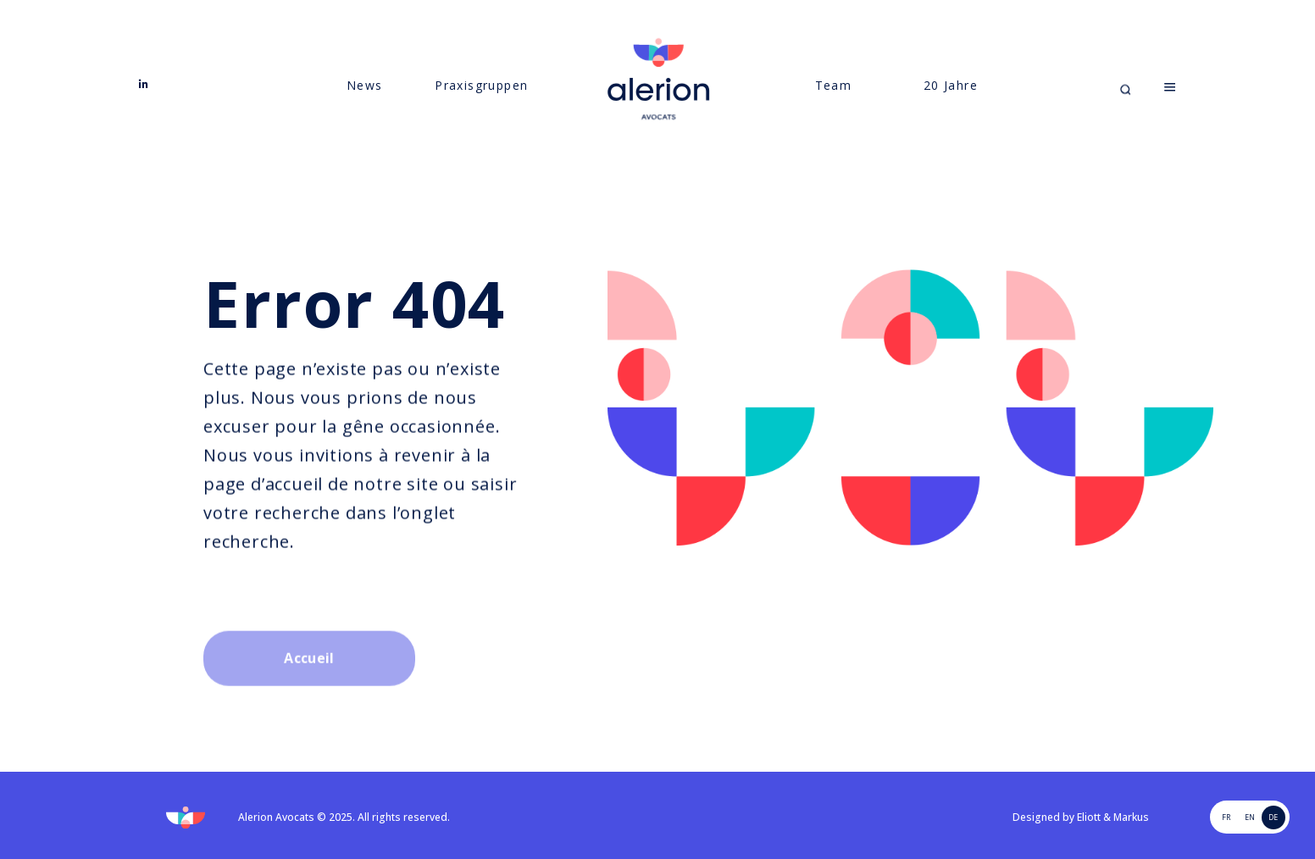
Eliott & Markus (1113, 817)
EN (1250, 817)
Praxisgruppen (481, 102)
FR (1226, 817)
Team (833, 102)
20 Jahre (951, 102)
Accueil (309, 693)
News (365, 102)
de (1273, 817)
